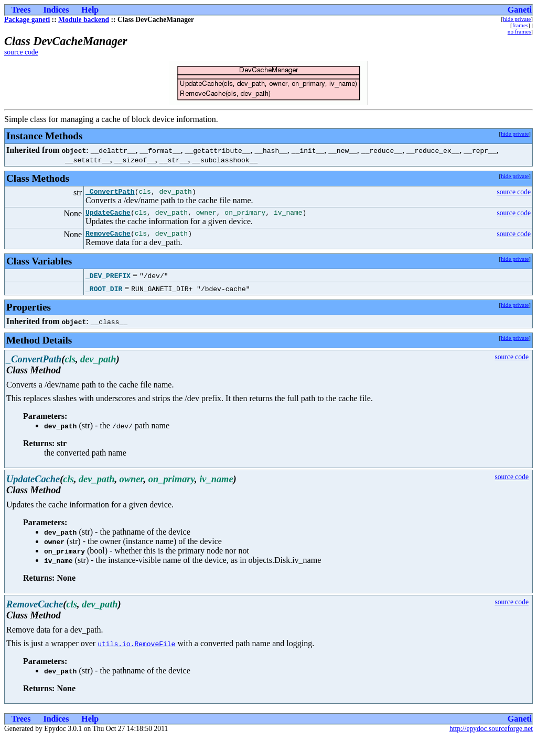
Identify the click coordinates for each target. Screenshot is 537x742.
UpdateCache (108, 215)
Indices (56, 9)
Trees (21, 9)
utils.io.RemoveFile (136, 648)
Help (90, 9)
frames (520, 25)
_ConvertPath (110, 192)
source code (21, 52)
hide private (517, 19)
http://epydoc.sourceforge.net (491, 733)
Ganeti (520, 9)
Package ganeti (27, 20)
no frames (519, 31)
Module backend (83, 20)
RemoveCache (108, 237)
